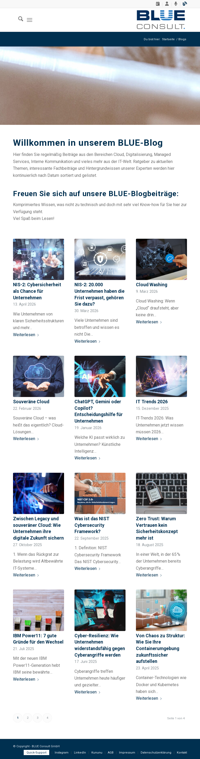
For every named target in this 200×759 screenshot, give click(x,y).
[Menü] (29, 20)
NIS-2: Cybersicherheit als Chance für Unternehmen (37, 291)
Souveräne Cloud (31, 401)
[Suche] (18, 20)
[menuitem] (157, 5)
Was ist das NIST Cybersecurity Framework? (91, 525)
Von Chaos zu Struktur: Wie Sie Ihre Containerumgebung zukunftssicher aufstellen (160, 648)
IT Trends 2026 (152, 401)
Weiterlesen (26, 334)
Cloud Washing (151, 284)
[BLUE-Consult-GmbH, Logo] (161, 20)
